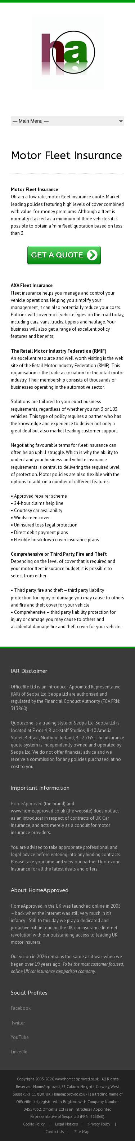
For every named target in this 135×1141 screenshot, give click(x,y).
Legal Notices (66, 1124)
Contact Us (54, 1131)
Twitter (18, 1023)
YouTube (20, 1037)
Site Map (82, 1131)
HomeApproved (26, 804)
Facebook (21, 1008)
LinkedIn (19, 1052)
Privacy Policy (99, 1124)
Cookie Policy (34, 1124)
